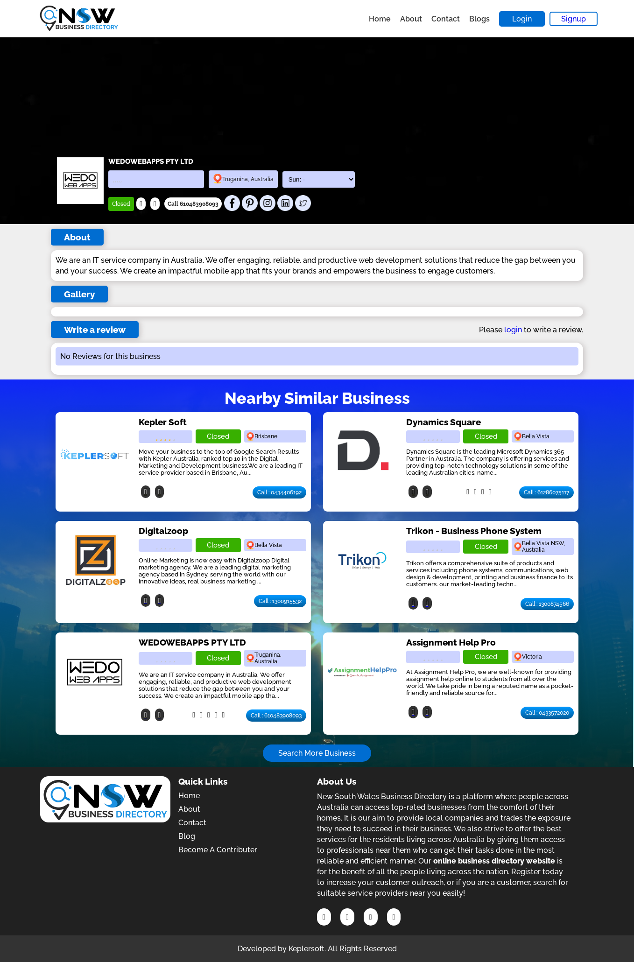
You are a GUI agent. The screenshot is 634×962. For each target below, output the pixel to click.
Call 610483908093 (193, 204)
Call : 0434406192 (279, 492)
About (411, 18)
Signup (573, 18)
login (513, 329)
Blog (186, 836)
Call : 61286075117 (546, 492)
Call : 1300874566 (547, 604)
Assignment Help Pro (451, 642)
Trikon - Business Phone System (474, 531)
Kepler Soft (163, 422)
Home (380, 18)
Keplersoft (306, 948)
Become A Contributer (217, 849)
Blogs (479, 18)
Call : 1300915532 (280, 601)
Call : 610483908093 (276, 715)
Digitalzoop (163, 531)
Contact (445, 18)
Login (522, 18)
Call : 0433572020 (547, 712)
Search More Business (317, 753)
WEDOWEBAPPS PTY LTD (192, 642)
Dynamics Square (443, 422)
